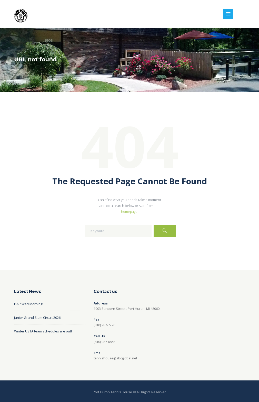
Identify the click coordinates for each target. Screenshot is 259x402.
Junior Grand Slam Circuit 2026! (37, 317)
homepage (129, 211)
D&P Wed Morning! (28, 304)
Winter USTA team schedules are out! (43, 331)
